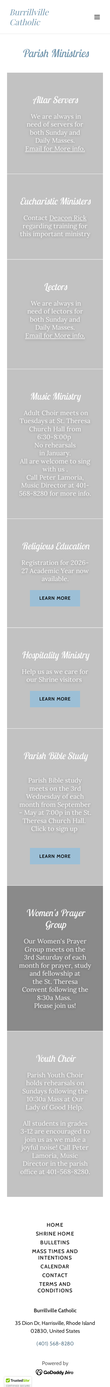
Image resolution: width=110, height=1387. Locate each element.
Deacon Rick (68, 218)
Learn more (54, 598)
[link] (40, 23)
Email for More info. (55, 148)
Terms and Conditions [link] (55, 1287)
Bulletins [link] (55, 1242)
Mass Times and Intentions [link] (55, 1254)
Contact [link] (55, 1275)
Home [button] (55, 1225)
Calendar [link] (54, 1266)
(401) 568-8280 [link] (55, 1343)
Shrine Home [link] (55, 1234)
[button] (97, 17)
